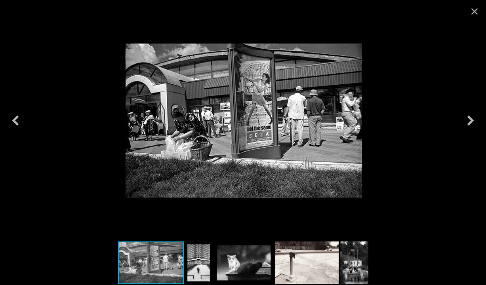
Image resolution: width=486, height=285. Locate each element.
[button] (15, 120)
